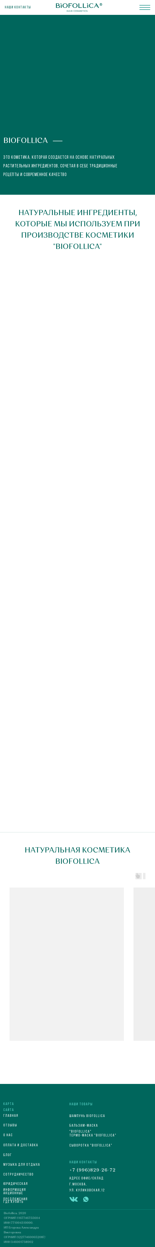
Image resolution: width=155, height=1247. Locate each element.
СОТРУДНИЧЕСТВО (18, 1174)
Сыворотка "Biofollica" (90, 1145)
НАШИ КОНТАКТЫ (83, 1162)
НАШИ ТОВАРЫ (81, 1104)
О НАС (8, 1135)
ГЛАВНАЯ (10, 1116)
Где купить (13, 1202)
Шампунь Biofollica (87, 1116)
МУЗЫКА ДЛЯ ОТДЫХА (21, 1165)
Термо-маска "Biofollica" (92, 1135)
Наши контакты (18, 7)
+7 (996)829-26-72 (92, 1170)
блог (7, 1155)
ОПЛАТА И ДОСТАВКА (20, 1145)
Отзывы (10, 1125)
